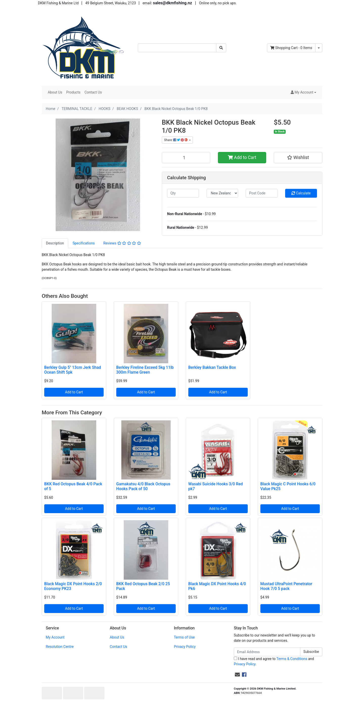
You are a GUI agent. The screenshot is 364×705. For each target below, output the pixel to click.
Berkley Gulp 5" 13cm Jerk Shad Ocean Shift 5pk (72, 370)
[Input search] (177, 47)
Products (73, 92)
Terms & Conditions (291, 659)
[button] (303, 92)
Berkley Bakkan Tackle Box (212, 367)
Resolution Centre (60, 647)
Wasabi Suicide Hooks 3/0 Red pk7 (215, 486)
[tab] (55, 243)
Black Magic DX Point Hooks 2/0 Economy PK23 (73, 586)
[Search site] (221, 47)
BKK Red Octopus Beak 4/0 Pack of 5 (73, 486)
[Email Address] (267, 651)
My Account (55, 637)
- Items (291, 48)
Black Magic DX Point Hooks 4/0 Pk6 (217, 586)
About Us (55, 92)
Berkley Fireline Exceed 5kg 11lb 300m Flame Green (145, 370)
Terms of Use (184, 637)
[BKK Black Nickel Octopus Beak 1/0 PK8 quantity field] (186, 157)
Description (55, 243)
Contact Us (93, 92)
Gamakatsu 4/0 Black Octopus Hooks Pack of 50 (143, 486)
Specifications (84, 243)
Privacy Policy (185, 647)
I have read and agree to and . (274, 661)
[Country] (222, 193)
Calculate (301, 193)
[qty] (183, 193)
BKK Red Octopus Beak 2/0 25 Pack (143, 586)
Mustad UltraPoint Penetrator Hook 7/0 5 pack (286, 586)
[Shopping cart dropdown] (318, 47)
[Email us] (237, 675)
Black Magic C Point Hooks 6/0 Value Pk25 (288, 486)
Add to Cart (242, 157)
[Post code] (262, 193)
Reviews (122, 243)
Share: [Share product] (176, 140)
